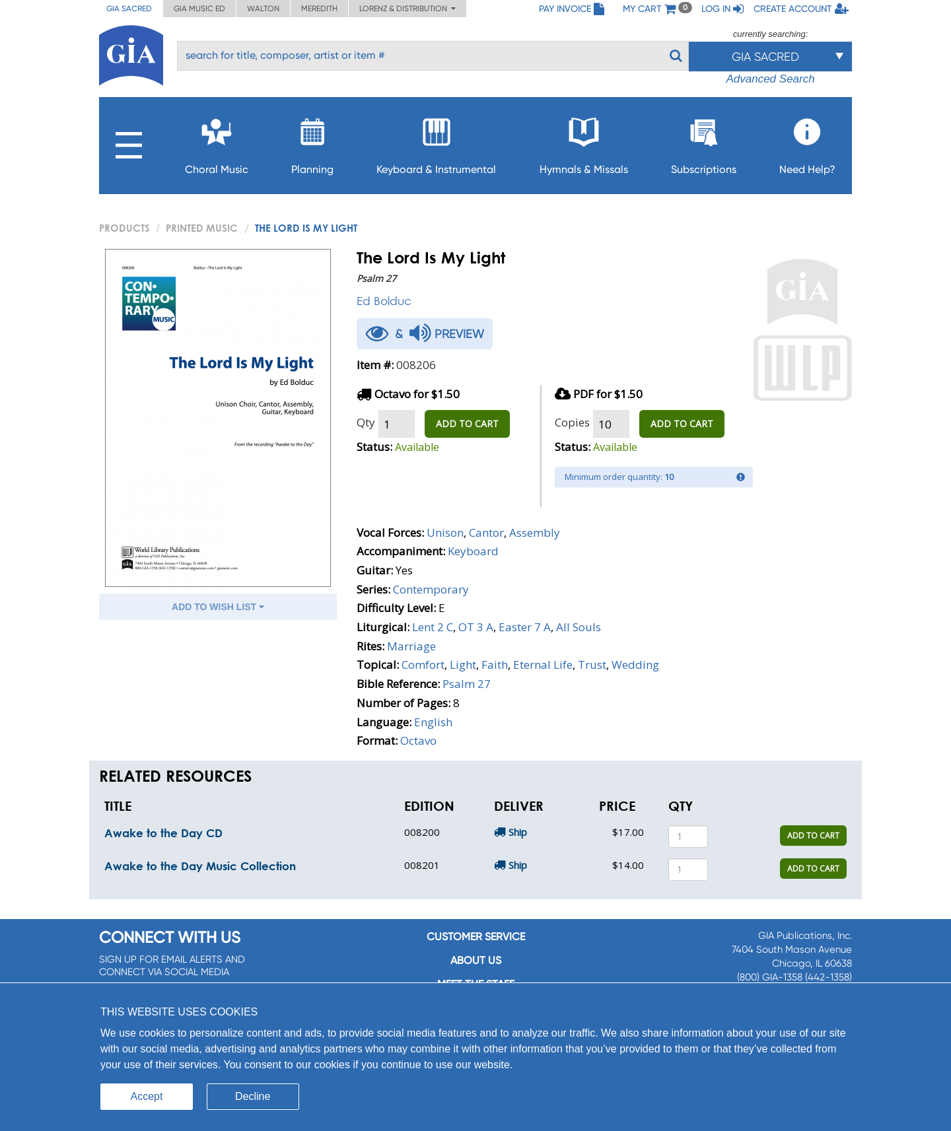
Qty (366, 422)
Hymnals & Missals (584, 142)
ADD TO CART (467, 423)
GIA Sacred (129, 8)
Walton (263, 8)
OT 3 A (475, 626)
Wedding (635, 664)
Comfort (423, 664)
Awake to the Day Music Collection (200, 866)
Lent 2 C (432, 626)
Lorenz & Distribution (407, 8)
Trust (592, 664)
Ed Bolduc (384, 301)
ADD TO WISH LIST (218, 606)
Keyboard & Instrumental (436, 142)
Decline (252, 1096)
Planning (312, 142)
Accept (147, 1096)
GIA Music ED (199, 8)
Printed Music (202, 228)
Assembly (534, 532)
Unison (445, 532)
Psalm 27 (466, 683)
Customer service (476, 936)
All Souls (578, 626)
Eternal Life (543, 664)
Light (463, 664)
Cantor (486, 532)
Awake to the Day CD (163, 833)
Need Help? (807, 142)
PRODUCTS (124, 228)
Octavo (418, 740)
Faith (494, 664)
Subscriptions (703, 142)
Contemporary (431, 589)
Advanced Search (770, 79)
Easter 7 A (525, 626)
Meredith (319, 8)
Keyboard (473, 551)
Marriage (411, 646)
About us (475, 960)
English (433, 722)
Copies (572, 422)
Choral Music (216, 142)
